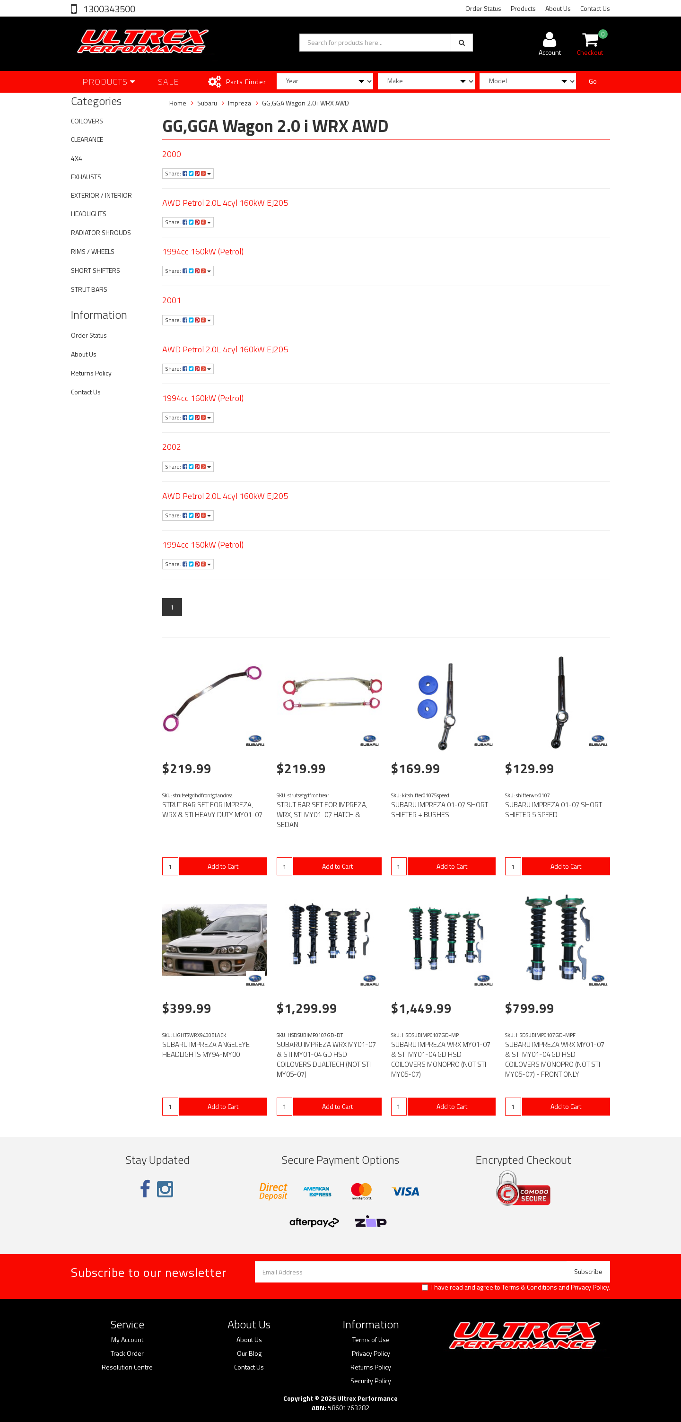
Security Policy (370, 1381)
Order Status (483, 8)
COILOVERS (87, 121)
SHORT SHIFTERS (95, 270)
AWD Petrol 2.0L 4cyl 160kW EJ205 (225, 202)
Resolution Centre (127, 1367)
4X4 (76, 158)
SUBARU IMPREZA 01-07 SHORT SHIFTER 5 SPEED (553, 809)
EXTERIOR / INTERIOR (101, 195)
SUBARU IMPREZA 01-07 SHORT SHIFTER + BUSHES (439, 809)
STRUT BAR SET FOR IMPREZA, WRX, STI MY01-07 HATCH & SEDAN (322, 814)
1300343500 (108, 8)
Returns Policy (91, 373)
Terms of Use (371, 1339)
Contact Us (595, 8)
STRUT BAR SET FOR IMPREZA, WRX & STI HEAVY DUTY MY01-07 (212, 809)
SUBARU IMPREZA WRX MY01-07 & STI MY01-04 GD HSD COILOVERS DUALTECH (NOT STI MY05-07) (326, 1059)
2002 (171, 446)
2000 (171, 154)
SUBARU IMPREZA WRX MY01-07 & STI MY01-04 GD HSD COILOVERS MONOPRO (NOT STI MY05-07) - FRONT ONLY (554, 1059)
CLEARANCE (87, 139)
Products (523, 8)
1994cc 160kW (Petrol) (203, 251)
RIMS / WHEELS (92, 251)
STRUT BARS (89, 289)
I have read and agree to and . (516, 1287)
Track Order (127, 1353)
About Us (558, 8)
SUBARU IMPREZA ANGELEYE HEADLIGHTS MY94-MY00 (206, 1049)
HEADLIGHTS (88, 213)
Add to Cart (223, 866)
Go (593, 81)
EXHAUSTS (86, 177)
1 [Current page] (172, 607)
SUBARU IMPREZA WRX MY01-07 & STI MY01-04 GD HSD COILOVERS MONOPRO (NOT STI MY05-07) (440, 1059)
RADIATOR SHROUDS (101, 232)
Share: (188, 173)
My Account (127, 1339)
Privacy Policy (590, 1287)
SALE (168, 81)
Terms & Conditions (529, 1287)
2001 (171, 300)
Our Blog (249, 1353)
